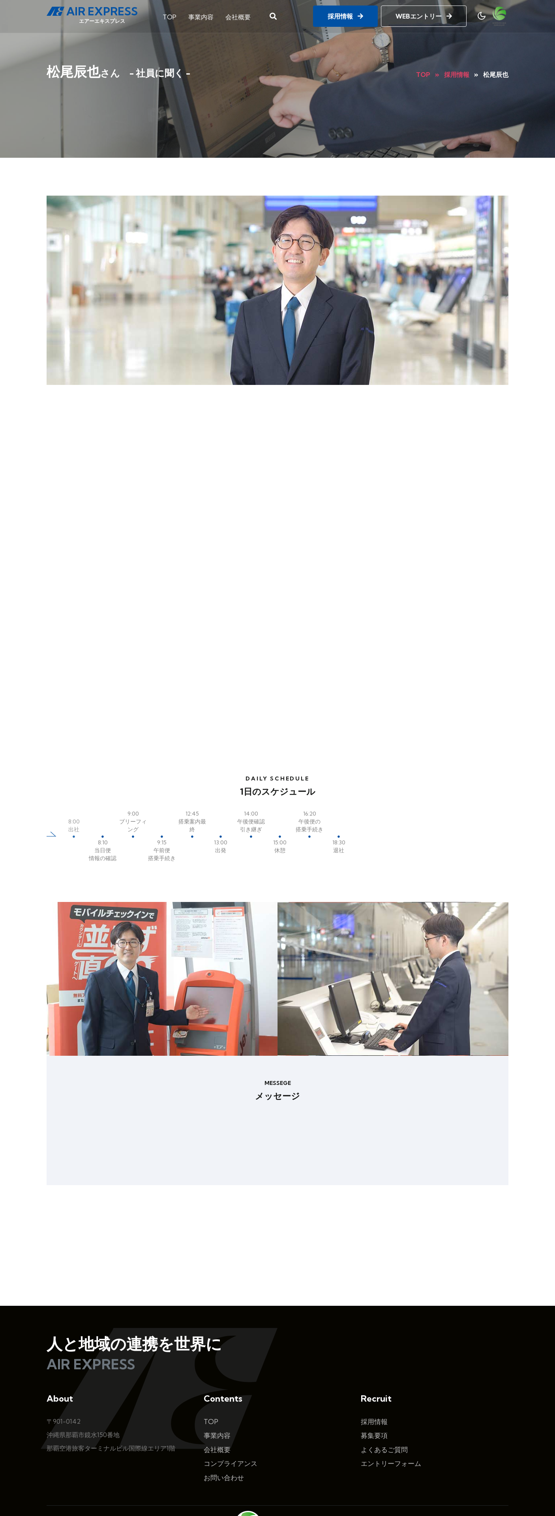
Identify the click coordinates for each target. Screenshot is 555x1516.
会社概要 (238, 15)
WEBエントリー (424, 15)
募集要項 (374, 1365)
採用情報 (345, 15)
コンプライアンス (230, 1393)
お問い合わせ (224, 1407)
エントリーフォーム (391, 1393)
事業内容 (201, 15)
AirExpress (258, 1494)
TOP (169, 15)
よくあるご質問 (384, 1379)
